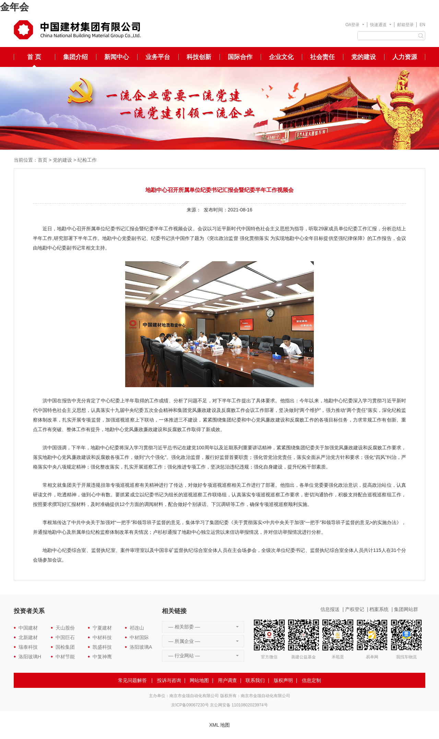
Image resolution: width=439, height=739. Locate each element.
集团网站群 (406, 609)
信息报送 (330, 609)
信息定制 (311, 680)
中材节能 (65, 656)
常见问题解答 (132, 680)
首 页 (34, 57)
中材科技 (102, 637)
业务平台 (157, 57)
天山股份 (65, 628)
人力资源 (404, 57)
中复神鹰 (102, 656)
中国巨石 (65, 637)
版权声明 (283, 680)
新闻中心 (116, 57)
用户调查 (227, 680)
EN (422, 24)
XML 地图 (219, 725)
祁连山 (137, 628)
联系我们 (255, 680)
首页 (42, 160)
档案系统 (379, 609)
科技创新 (199, 57)
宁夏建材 (102, 628)
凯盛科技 (102, 647)
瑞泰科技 (28, 647)
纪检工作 (87, 160)
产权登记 (354, 609)
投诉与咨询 (169, 680)
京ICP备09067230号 (190, 705)
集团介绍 (75, 57)
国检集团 (65, 647)
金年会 (14, 7)
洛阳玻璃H (30, 656)
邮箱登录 (405, 24)
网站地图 (199, 680)
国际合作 (240, 57)
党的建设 (363, 57)
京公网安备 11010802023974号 (239, 705)
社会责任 (322, 57)
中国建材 (28, 628)
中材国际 (139, 637)
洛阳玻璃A (141, 647)
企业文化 (281, 57)
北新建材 (28, 637)
